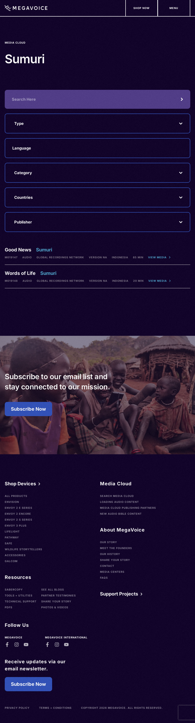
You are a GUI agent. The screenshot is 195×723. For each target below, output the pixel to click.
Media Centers (112, 571)
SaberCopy (14, 589)
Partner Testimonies (58, 595)
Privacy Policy (17, 707)
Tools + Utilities (18, 595)
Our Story (108, 542)
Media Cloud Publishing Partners (128, 507)
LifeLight (12, 531)
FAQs (104, 577)
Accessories (15, 555)
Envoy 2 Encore (18, 513)
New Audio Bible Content (121, 513)
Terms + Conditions (55, 707)
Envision (12, 502)
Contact (107, 566)
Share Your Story (56, 601)
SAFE (8, 543)
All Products (16, 496)
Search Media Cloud (117, 496)
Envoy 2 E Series (18, 507)
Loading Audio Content (119, 502)
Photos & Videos (54, 607)
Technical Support (20, 601)
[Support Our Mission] (174, 8)
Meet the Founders (116, 548)
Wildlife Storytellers (23, 549)
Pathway (12, 537)
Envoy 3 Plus (16, 525)
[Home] (26, 8)
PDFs (8, 607)
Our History (110, 554)
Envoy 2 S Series (18, 519)
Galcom (11, 561)
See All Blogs (52, 589)
